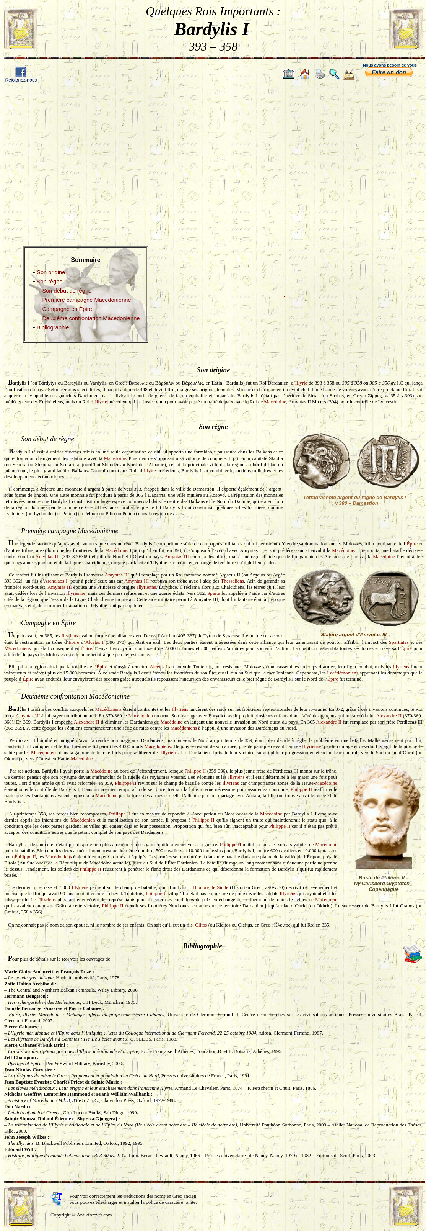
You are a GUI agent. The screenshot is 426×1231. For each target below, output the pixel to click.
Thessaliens (232, 581)
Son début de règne (66, 291)
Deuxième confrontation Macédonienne (91, 318)
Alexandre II (389, 716)
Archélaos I (55, 581)
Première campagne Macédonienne (86, 300)
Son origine (51, 272)
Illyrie (301, 383)
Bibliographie (53, 327)
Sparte (213, 593)
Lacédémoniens (342, 673)
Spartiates (398, 642)
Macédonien (140, 716)
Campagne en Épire (67, 309)
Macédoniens (17, 648)
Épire (412, 544)
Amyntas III (47, 556)
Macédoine (275, 401)
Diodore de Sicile (210, 887)
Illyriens (70, 635)
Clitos (201, 925)
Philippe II (195, 771)
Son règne (50, 281)
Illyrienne (146, 587)
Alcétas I (94, 642)
